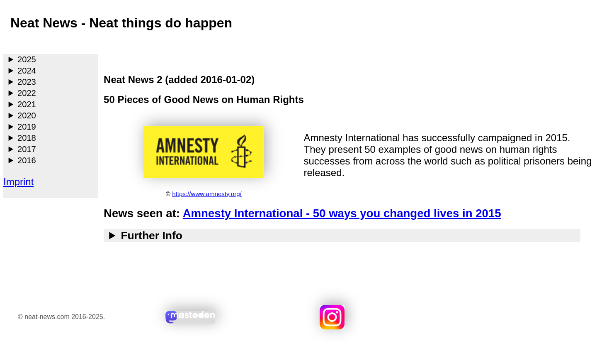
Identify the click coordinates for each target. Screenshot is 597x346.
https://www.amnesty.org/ (207, 193)
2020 (26, 115)
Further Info (151, 235)
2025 (26, 59)
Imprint (18, 181)
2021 (26, 104)
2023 (26, 81)
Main (10, 43)
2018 (26, 137)
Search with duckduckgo (516, 317)
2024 (26, 70)
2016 (26, 160)
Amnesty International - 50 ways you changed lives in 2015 (342, 213)
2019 (26, 126)
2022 (26, 93)
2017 (26, 149)
